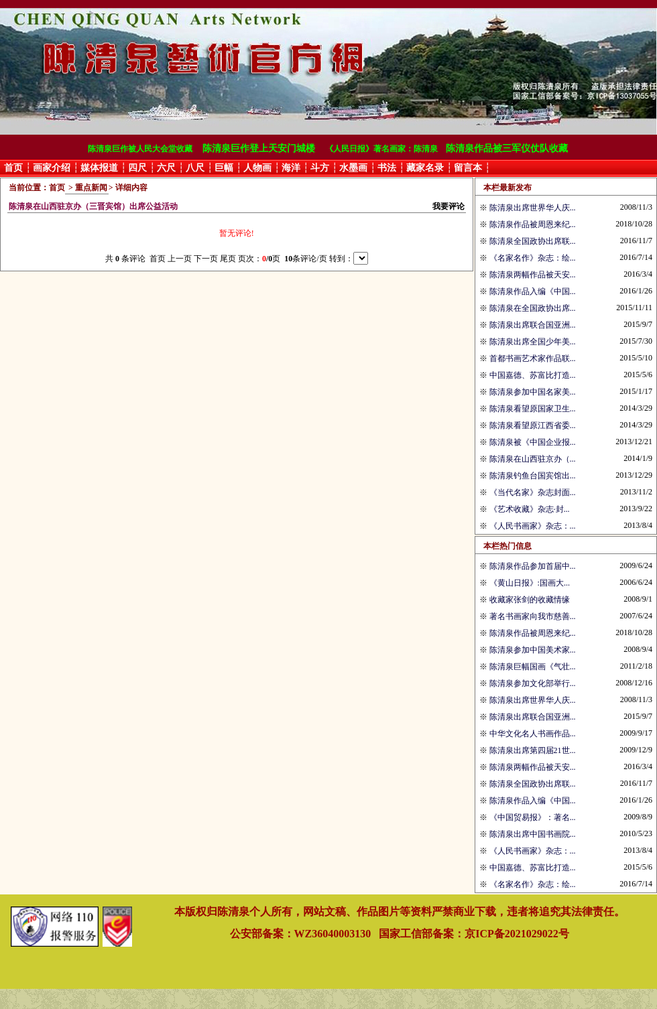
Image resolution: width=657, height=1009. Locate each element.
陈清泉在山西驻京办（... (532, 459)
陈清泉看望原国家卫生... (532, 408)
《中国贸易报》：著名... (532, 817)
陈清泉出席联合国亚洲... (532, 325)
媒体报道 (99, 168)
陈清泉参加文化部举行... (532, 683)
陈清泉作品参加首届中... (532, 566)
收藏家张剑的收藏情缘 (529, 599)
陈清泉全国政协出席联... (532, 241)
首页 (13, 168)
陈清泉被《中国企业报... (532, 442)
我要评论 (448, 206)
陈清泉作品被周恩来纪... (532, 224)
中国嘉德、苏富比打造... (532, 375)
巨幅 (224, 168)
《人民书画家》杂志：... (532, 526)
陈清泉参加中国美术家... (532, 650)
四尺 (137, 168)
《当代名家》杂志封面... (532, 492)
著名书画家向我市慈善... (532, 616)
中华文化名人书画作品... (532, 733)
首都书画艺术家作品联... (532, 358)
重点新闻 (91, 187)
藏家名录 (425, 168)
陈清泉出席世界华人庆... (532, 207)
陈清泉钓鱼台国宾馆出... (532, 475)
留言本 (468, 168)
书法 (386, 168)
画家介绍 (51, 168)
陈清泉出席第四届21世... (532, 750)
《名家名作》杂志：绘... (532, 258)
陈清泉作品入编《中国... (532, 291)
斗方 (319, 168)
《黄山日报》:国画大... (529, 583)
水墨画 (353, 168)
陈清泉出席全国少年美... (532, 341)
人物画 (257, 168)
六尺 (166, 168)
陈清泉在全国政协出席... (532, 308)
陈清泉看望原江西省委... (532, 425)
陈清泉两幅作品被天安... (532, 274)
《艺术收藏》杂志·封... (529, 509)
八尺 (195, 168)
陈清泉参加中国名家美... (532, 392)
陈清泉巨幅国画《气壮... (532, 666)
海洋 (291, 168)
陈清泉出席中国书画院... (532, 834)
